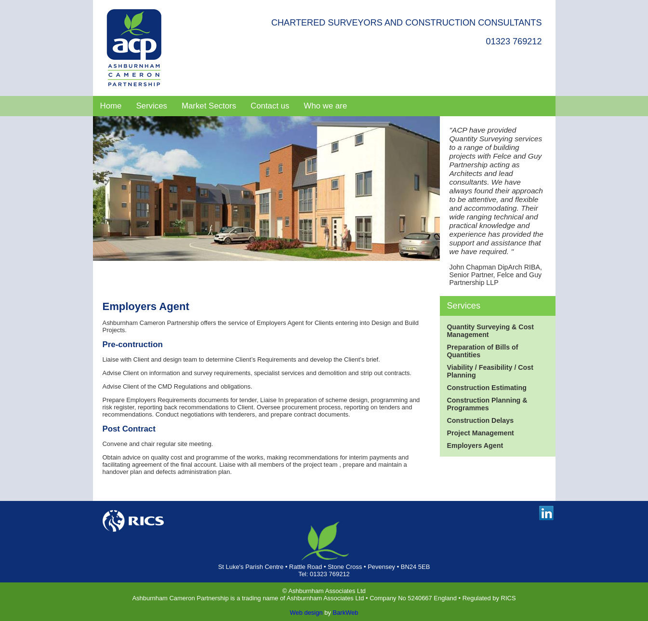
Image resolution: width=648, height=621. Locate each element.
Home (111, 105)
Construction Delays (480, 420)
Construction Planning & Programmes (487, 404)
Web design (306, 612)
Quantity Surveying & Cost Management (490, 330)
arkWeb (347, 612)
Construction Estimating (487, 388)
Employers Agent (475, 445)
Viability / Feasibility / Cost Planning (490, 371)
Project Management (480, 433)
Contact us (270, 105)
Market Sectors (209, 105)
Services (151, 105)
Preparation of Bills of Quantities (482, 351)
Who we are (325, 105)
